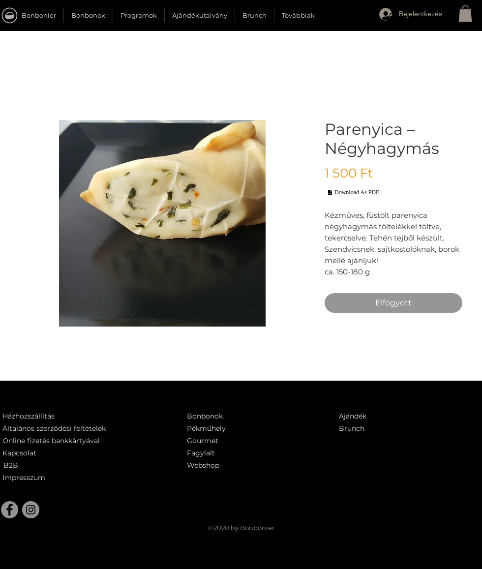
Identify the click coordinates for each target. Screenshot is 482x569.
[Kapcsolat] (22, 453)
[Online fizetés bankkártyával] (63, 441)
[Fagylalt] (228, 453)
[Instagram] (30, 509)
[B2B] (26, 465)
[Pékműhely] (233, 428)
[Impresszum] (25, 478)
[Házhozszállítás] (35, 416)
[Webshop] (228, 465)
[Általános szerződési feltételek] (57, 428)
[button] (392, 21)
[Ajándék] (357, 416)
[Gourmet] (228, 441)
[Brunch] (357, 428)
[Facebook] (9, 509)
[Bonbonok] (205, 416)
